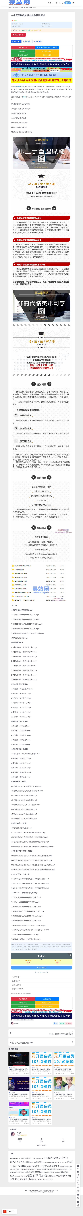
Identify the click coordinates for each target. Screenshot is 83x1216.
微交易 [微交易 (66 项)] (21, 1190)
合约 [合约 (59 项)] (64, 1183)
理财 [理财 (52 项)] (17, 1197)
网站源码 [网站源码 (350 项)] (26, 1200)
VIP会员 (28, 981)
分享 (55, 1044)
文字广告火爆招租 (41, 1027)
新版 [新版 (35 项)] (24, 1193)
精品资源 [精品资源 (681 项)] (63, 1196)
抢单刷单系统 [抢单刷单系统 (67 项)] (65, 1190)
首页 (9, 7)
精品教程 (15, 7)
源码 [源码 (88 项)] (57, 1193)
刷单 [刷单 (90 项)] (33, 1183)
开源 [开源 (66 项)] (15, 1190)
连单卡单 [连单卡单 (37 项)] (49, 1200)
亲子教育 (58, 1113)
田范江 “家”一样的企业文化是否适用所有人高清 (41, 1091)
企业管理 (29, 7)
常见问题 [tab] (27, 62)
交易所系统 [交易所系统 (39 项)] (39, 1179)
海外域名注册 (42, 76)
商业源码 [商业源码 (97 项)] (29, 1187)
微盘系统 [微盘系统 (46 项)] (28, 1190)
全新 (24, 118)
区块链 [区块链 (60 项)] (58, 1183)
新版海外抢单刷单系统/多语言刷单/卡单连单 (18, 1091)
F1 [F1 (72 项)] (18, 1179)
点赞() (68, 1044)
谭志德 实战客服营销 (38, 1115)
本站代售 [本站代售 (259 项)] (32, 1192)
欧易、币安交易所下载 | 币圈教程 (42, 68)
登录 (68, 3)
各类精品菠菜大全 (41, 72)
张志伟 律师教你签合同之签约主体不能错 (41, 1140)
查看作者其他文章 (41, 1166)
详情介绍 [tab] (16, 62)
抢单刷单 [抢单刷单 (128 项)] (54, 1190)
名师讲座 (22, 7)
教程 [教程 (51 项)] (19, 1193)
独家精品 (12, 1088)
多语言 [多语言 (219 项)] (39, 1187)
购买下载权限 (18, 55)
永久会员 (58, 981)
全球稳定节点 (21, 68)
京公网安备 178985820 (47, 1213)
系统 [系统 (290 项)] (14, 1200)
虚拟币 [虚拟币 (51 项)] (43, 1200)
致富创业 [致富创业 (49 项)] (36, 1200)
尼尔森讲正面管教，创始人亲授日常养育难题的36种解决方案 (63, 1116)
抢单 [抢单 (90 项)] (46, 1190)
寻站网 (14, 1044)
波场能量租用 (21, 72)
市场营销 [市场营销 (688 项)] (52, 1186)
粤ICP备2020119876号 (36, 1213)
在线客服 (55, 1211)
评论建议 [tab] (39, 62)
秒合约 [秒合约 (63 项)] (23, 1197)
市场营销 (12, 1113)
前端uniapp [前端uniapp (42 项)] (51, 1183)
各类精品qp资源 (21, 76)
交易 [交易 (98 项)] (24, 1179)
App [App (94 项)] (13, 1179)
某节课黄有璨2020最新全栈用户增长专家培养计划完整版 (18, 1116)
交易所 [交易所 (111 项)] (31, 1179)
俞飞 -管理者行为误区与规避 (62, 1090)
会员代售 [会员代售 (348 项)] (22, 1183)
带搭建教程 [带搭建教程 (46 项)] (64, 1187)
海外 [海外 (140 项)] (43, 1193)
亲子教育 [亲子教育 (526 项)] (51, 1178)
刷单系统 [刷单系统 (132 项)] (41, 1183)
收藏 (62, 1044)
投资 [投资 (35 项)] (34, 1190)
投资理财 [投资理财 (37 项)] (40, 1190)
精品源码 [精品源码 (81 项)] (51, 1197)
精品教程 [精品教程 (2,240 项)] (37, 1196)
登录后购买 (41, 988)
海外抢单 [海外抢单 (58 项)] (50, 1193)
